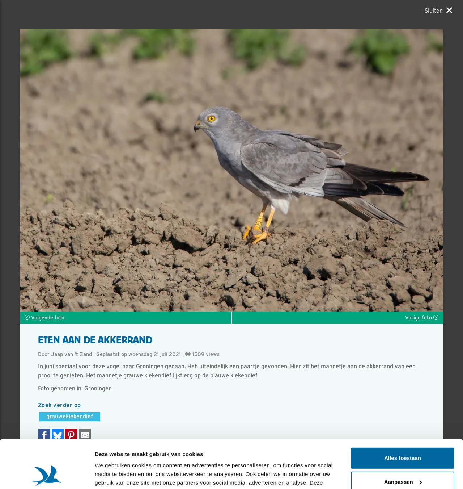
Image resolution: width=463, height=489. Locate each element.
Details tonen (112, 475)
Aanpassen (403, 436)
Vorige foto (421, 318)
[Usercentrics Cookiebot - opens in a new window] (46, 474)
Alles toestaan (402, 413)
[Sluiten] (438, 10)
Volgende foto (44, 318)
